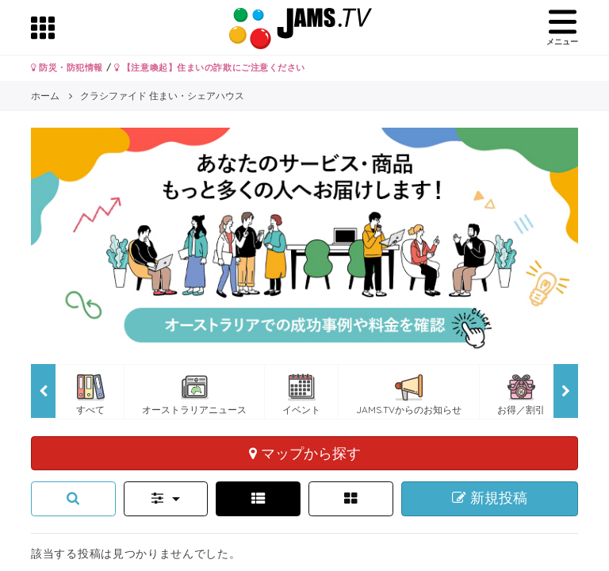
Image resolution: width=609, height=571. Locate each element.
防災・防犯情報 (67, 67)
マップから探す (305, 453)
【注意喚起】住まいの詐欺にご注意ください (209, 67)
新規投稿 (489, 498)
